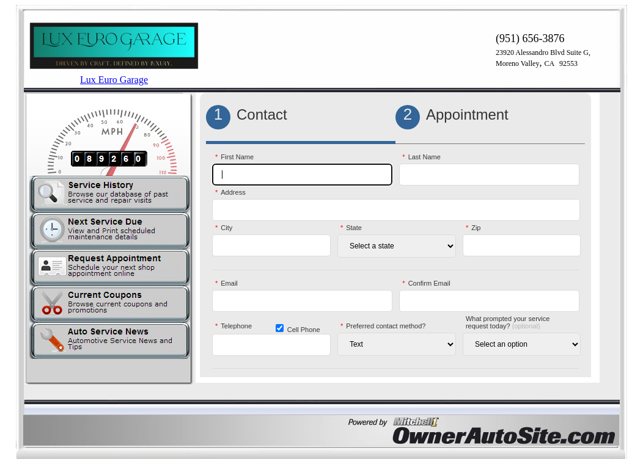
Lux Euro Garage (114, 79)
